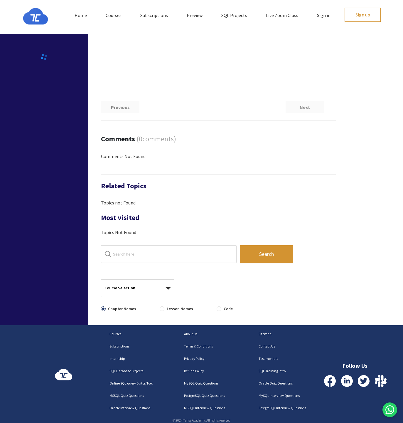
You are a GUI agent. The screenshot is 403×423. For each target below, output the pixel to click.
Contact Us (267, 346)
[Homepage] (35, 16)
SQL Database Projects (126, 371)
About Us (190, 334)
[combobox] (135, 288)
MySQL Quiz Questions (201, 383)
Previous (120, 107)
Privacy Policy (194, 358)
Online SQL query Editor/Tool (131, 383)
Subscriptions (154, 15)
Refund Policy (194, 371)
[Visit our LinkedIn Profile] (347, 381)
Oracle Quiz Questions (276, 383)
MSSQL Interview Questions (204, 408)
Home (81, 15)
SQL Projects (234, 15)
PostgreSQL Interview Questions (282, 408)
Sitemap (265, 334)
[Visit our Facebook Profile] (330, 381)
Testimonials (268, 358)
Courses (114, 15)
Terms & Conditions (198, 346)
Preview (195, 15)
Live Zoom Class (282, 15)
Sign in (324, 15)
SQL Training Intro (272, 371)
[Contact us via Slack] (381, 381)
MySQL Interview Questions (279, 395)
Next (305, 107)
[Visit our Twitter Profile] (364, 381)
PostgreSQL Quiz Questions (204, 395)
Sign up (362, 15)
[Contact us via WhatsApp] (389, 409)
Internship (117, 358)
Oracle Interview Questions (129, 408)
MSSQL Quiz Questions (126, 395)
